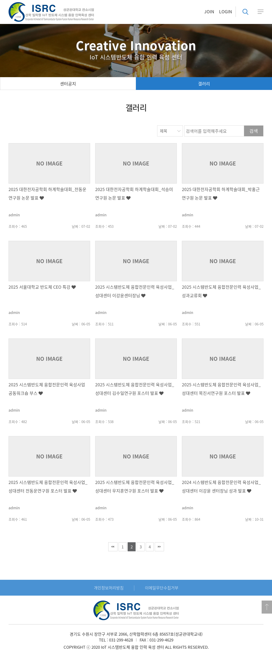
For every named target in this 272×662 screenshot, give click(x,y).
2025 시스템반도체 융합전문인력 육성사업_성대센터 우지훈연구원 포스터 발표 (134, 486)
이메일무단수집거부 (161, 588)
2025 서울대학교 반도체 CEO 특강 (42, 287)
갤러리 (204, 83)
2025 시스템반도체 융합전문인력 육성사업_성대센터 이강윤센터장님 (134, 291)
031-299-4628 (121, 640)
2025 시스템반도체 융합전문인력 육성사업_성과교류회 (221, 291)
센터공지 (68, 83)
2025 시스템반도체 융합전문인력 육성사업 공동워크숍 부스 (47, 388)
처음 (113, 546)
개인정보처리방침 (109, 588)
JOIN (209, 11)
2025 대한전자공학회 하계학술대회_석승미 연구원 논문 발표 (134, 193)
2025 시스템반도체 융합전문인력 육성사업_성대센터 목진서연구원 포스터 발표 (221, 388)
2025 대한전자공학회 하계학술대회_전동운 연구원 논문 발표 (47, 193)
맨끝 (159, 546)
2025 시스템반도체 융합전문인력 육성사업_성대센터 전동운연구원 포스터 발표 (48, 486)
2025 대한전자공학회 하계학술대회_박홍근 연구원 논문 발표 (221, 193)
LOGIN (225, 11)
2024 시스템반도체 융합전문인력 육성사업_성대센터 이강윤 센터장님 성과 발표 (221, 486)
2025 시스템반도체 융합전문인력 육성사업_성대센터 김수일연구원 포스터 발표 (134, 388)
